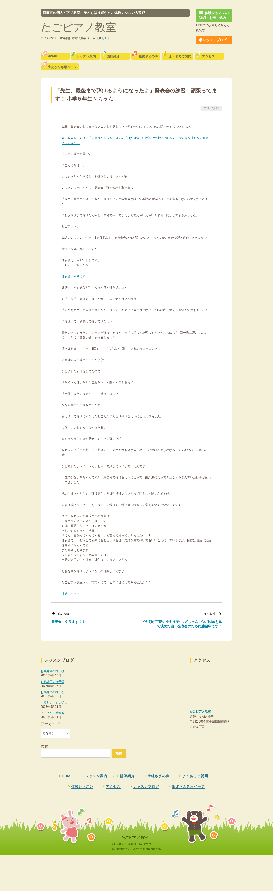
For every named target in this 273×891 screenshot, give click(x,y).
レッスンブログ (213, 40)
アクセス (208, 56)
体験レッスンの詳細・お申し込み (214, 15)
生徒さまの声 (148, 56)
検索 (44, 746)
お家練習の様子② (52, 681)
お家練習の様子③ (52, 671)
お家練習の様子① (52, 692)
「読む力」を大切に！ (55, 702)
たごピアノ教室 (78, 27)
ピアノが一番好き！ (54, 713)
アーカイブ (50, 724)
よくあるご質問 (180, 56)
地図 (104, 38)
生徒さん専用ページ (62, 67)
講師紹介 (113, 56)
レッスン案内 (86, 56)
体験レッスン (71, 593)
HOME (52, 56)
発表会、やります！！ (76, 276)
